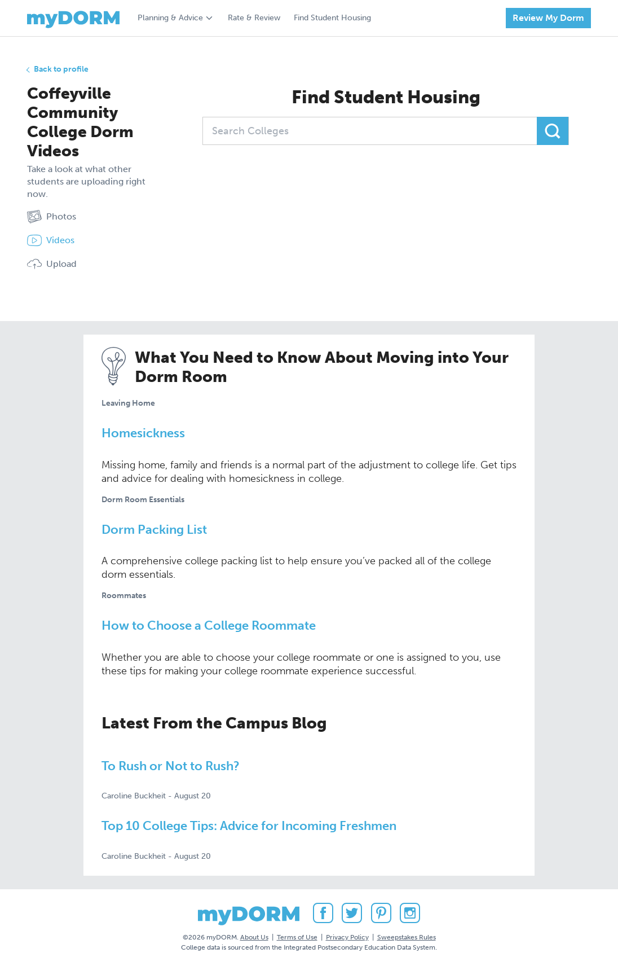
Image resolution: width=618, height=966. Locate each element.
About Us (254, 937)
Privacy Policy (347, 937)
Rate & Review (254, 18)
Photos (51, 216)
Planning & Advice (170, 18)
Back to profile (61, 69)
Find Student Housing (332, 18)
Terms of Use (297, 937)
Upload (52, 264)
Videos (50, 240)
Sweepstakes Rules (406, 937)
